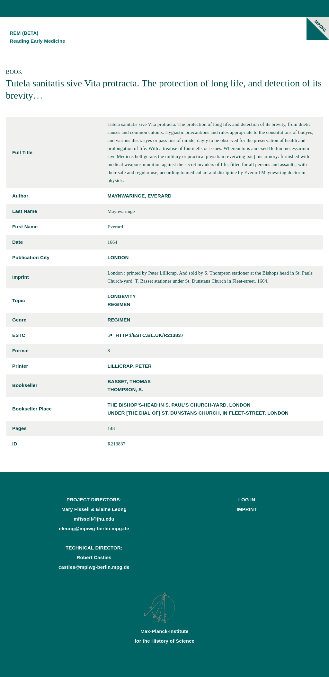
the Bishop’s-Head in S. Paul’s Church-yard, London (178, 405)
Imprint (247, 509)
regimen (118, 304)
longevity (121, 296)
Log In (246, 499)
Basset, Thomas (129, 381)
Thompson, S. (125, 389)
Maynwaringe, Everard (139, 195)
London (118, 257)
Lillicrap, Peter (129, 366)
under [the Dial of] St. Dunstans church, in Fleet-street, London (198, 413)
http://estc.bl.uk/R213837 (150, 335)
